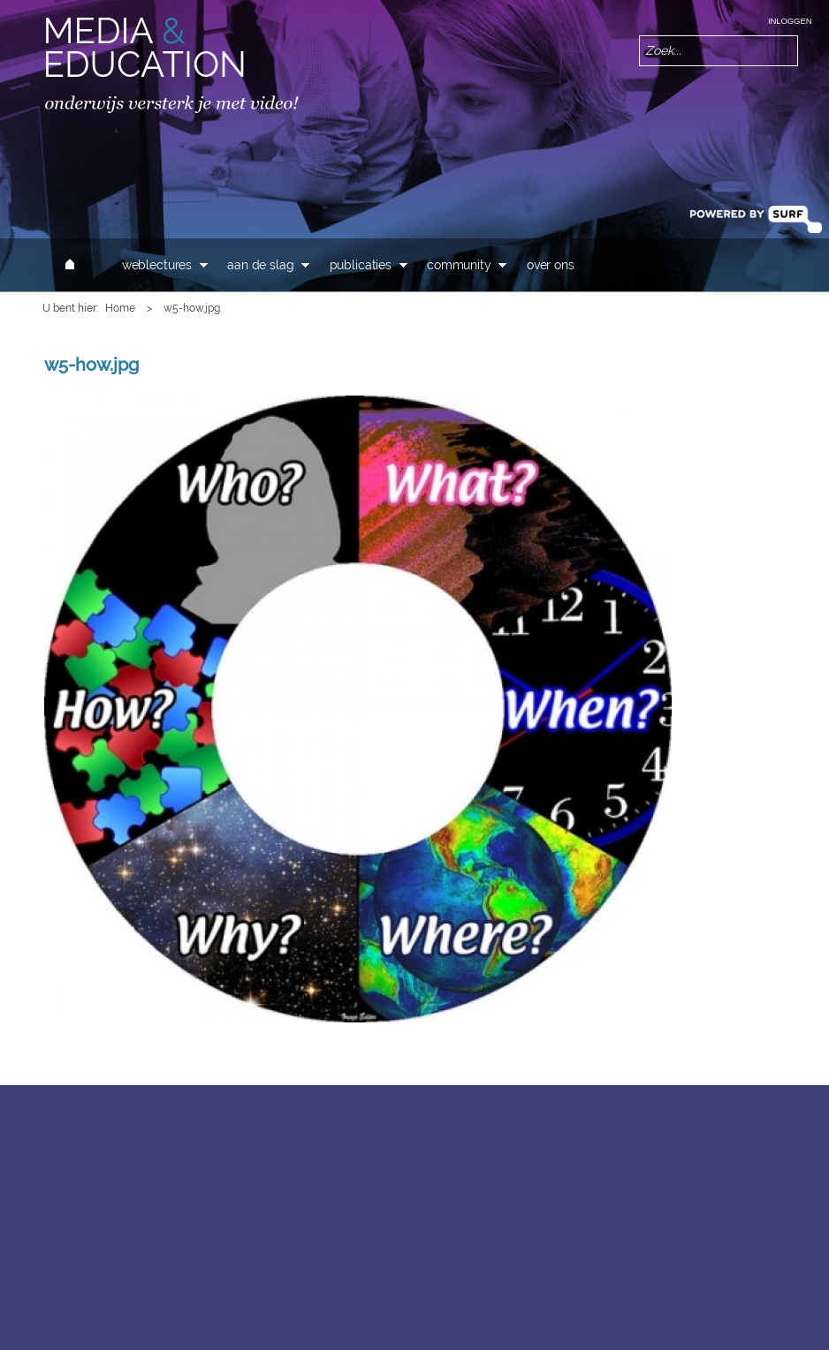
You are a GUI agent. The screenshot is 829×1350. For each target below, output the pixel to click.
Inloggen (789, 21)
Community (459, 265)
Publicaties (361, 265)
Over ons (550, 265)
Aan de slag (260, 265)
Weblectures (157, 265)
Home (120, 308)
